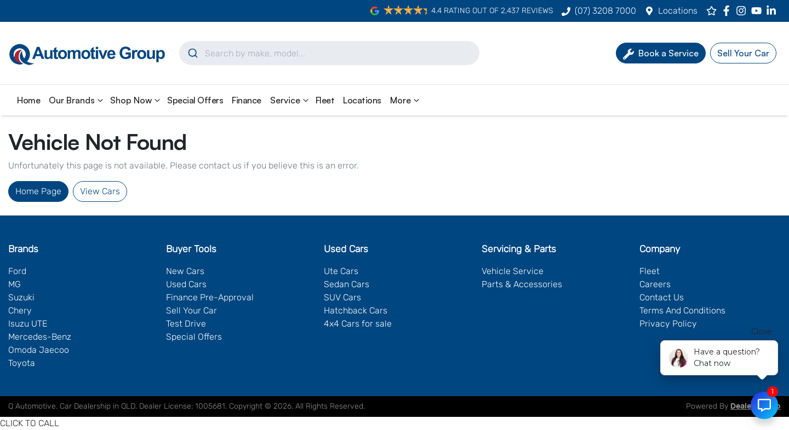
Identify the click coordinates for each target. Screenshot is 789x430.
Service (290, 100)
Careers (655, 284)
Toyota (21, 363)
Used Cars (186, 284)
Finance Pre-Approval (210, 297)
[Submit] (192, 53)
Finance (246, 100)
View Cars (100, 191)
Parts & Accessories (522, 284)
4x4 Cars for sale (358, 323)
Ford (17, 271)
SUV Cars (342, 297)
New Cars (185, 271)
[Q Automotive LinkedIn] (773, 10)
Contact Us (661, 297)
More (406, 100)
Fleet (325, 100)
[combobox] (329, 53)
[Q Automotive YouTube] (758, 10)
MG (14, 284)
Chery (20, 310)
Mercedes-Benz (39, 337)
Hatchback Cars (355, 310)
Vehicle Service (513, 271)
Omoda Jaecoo (38, 350)
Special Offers (195, 100)
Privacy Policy (668, 323)
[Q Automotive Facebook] (728, 10)
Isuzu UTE (27, 323)
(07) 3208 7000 (605, 10)
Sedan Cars (346, 284)
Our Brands (77, 100)
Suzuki (21, 297)
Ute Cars (341, 271)
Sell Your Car (191, 310)
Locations (677, 10)
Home (28, 100)
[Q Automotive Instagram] (743, 10)
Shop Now (136, 100)
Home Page (38, 191)
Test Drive (186, 323)
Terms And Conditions (682, 310)
